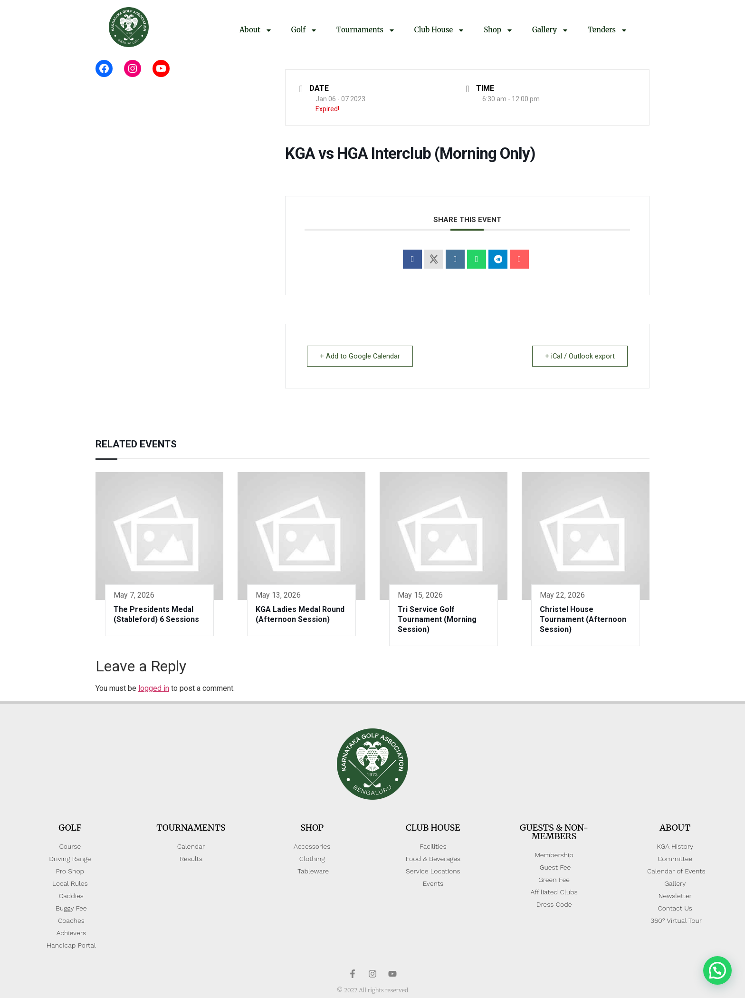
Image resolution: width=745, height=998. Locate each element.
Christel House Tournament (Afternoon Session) (583, 619)
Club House (439, 30)
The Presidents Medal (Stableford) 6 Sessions (156, 614)
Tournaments (365, 30)
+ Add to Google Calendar (361, 356)
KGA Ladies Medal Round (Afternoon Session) (300, 614)
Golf (304, 30)
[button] (717, 970)
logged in (153, 688)
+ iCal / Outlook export (579, 356)
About (255, 30)
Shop (498, 30)
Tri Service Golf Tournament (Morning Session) (437, 619)
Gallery (550, 30)
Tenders (608, 30)
